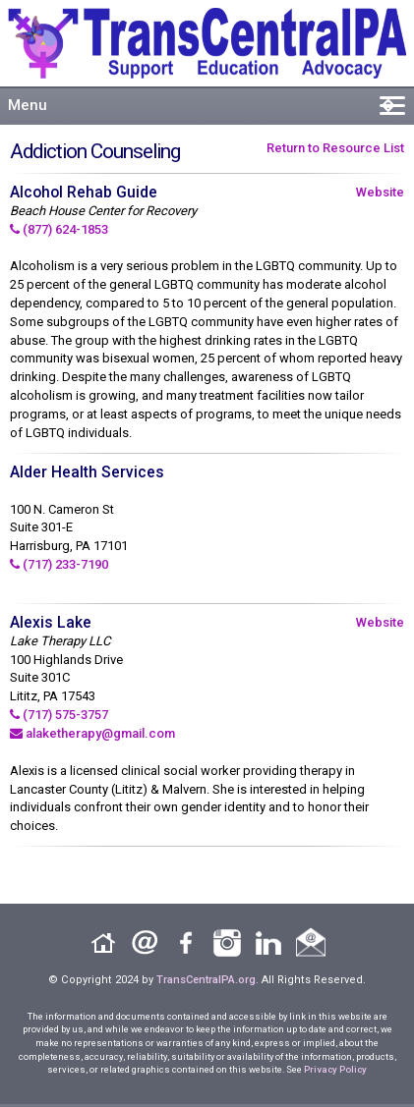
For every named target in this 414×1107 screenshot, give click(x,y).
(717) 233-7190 (59, 564)
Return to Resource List (335, 147)
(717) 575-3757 (59, 714)
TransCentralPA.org (206, 979)
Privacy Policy (335, 1069)
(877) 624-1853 (59, 229)
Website (380, 192)
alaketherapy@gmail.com (92, 733)
